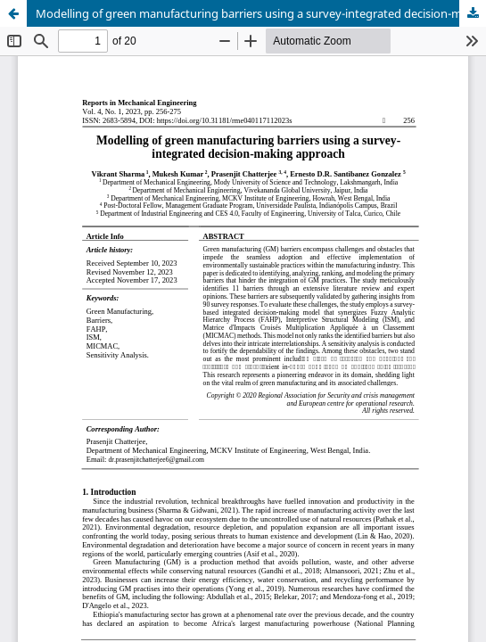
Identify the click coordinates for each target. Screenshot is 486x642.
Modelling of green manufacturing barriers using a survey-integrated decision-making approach (261, 13)
